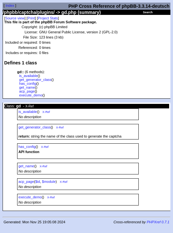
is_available (28, 76)
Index (9, 5)
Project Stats (48, 18)
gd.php (69, 12)
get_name (27, 87)
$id (37, 181)
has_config (27, 83)
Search (148, 12)
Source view (15, 18)
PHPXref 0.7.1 (158, 222)
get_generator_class (35, 80)
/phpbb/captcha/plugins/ (29, 12)
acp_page (27, 91)
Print (31, 18)
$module (49, 181)
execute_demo (30, 95)
